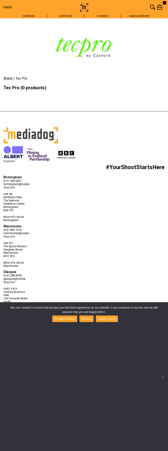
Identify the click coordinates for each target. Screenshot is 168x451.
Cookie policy (107, 318)
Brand (8, 78)
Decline (86, 318)
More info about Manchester (14, 264)
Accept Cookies (64, 318)
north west (65, 15)
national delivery (139, 15)
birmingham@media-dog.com (17, 185)
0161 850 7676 (13, 230)
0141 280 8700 (13, 275)
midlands (29, 15)
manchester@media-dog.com (17, 235)
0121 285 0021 (13, 180)
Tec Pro (21, 78)
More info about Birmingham (14, 218)
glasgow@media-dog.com (15, 280)
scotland (102, 15)
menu (8, 7)
